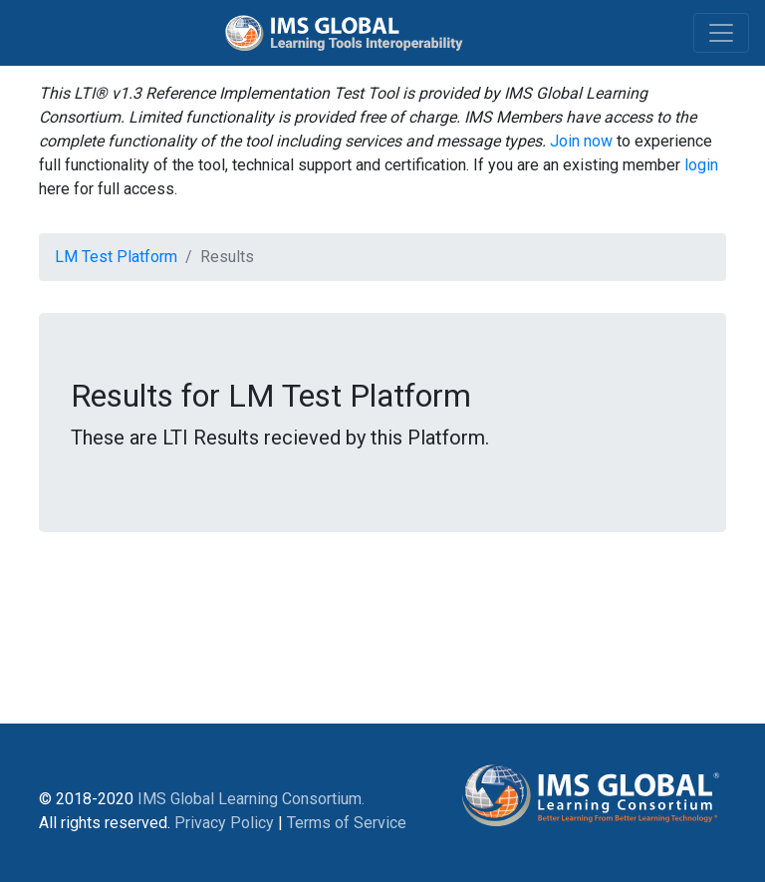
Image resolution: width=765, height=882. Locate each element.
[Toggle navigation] (721, 33)
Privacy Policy (224, 822)
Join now (581, 141)
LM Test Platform (116, 256)
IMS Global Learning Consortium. (251, 798)
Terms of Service (346, 822)
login (701, 164)
